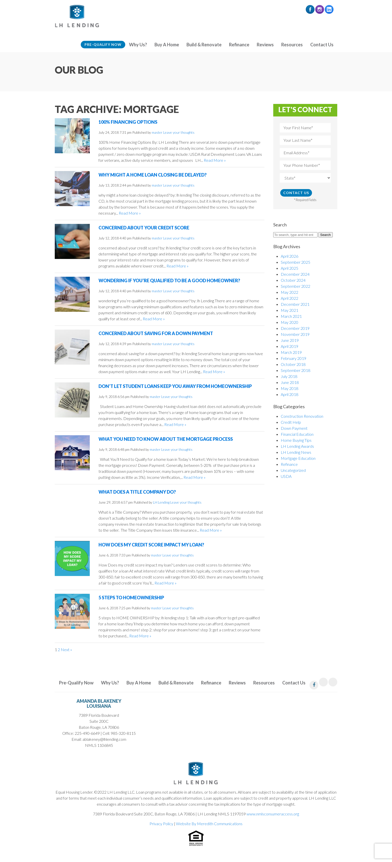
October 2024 (293, 280)
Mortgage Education (298, 458)
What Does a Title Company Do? (137, 492)
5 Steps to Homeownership (131, 597)
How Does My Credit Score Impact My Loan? (151, 544)
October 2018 (293, 364)
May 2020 (289, 322)
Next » (66, 649)
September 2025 (295, 262)
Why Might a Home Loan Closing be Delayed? (152, 175)
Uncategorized (293, 470)
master (157, 132)
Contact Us (322, 44)
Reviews (265, 44)
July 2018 (289, 376)
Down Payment (294, 428)
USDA (286, 476)
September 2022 (295, 286)
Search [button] (325, 235)
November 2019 (295, 334)
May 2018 (289, 388)
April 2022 (289, 298)
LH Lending (161, 502)
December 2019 (295, 328)
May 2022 (289, 292)
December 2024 (295, 274)
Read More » (215, 160)
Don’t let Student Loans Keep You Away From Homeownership (175, 386)
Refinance (239, 44)
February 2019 (293, 358)
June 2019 (290, 340)
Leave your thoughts (178, 132)
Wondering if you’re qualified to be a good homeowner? (169, 280)
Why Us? (138, 44)
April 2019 (289, 346)
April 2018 (289, 394)
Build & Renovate (204, 44)
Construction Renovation (302, 416)
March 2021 (291, 316)
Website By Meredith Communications (209, 823)
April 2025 (289, 268)
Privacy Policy (161, 823)
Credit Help (291, 422)
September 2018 (295, 370)
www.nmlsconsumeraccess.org (272, 813)
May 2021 (289, 310)
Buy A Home (166, 44)
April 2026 (289, 256)
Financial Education (297, 434)
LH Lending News (296, 452)
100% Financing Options (127, 122)
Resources (292, 44)
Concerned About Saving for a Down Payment (155, 333)
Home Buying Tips (296, 440)
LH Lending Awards (297, 446)
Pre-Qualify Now (103, 44)
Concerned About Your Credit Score (143, 227)
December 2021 (295, 304)
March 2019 (291, 352)
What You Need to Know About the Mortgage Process (165, 439)
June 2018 (290, 382)
